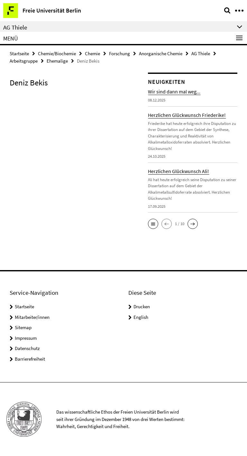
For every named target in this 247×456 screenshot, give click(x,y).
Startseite (19, 53)
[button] (153, 223)
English (140, 317)
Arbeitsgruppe (24, 61)
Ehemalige (57, 61)
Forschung (119, 53)
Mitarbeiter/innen (32, 317)
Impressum (26, 338)
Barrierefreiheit (30, 359)
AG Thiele (200, 53)
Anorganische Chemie (160, 53)
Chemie (92, 53)
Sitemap (23, 327)
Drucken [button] (141, 306)
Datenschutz (27, 348)
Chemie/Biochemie (57, 53)
